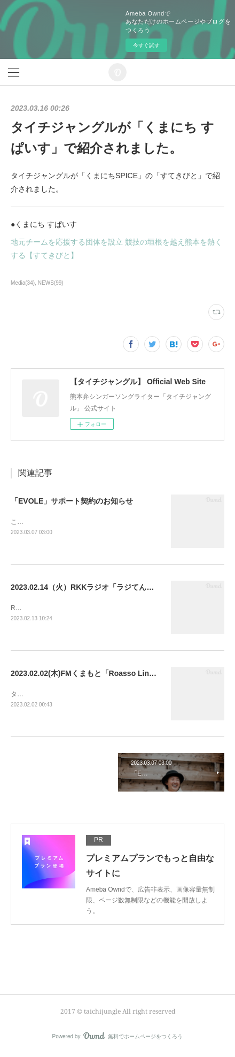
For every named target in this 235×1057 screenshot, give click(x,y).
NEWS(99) (51, 283)
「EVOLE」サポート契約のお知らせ (72, 501)
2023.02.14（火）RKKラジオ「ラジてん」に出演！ (97, 588)
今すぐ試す (146, 45)
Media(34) (23, 283)
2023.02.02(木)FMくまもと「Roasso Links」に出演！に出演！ (118, 675)
